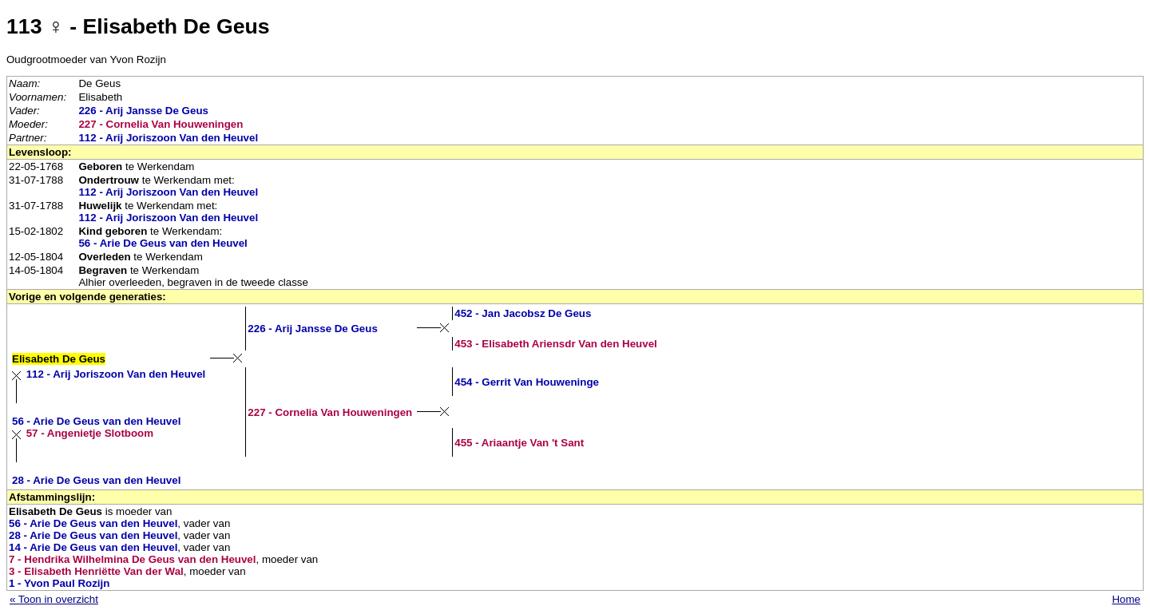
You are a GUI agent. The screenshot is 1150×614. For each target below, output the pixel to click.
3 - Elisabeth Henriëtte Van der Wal (96, 571)
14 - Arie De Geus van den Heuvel (93, 547)
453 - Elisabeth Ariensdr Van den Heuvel (555, 344)
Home (1126, 599)
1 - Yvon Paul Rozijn (59, 583)
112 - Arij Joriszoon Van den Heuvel (168, 138)
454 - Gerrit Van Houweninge (526, 382)
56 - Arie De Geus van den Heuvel (162, 243)
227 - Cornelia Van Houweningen (160, 124)
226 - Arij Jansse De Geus (143, 111)
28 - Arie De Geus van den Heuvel (96, 480)
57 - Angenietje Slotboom (89, 433)
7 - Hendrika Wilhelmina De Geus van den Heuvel (132, 559)
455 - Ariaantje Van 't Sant (519, 443)
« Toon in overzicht (54, 599)
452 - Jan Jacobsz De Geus (522, 313)
